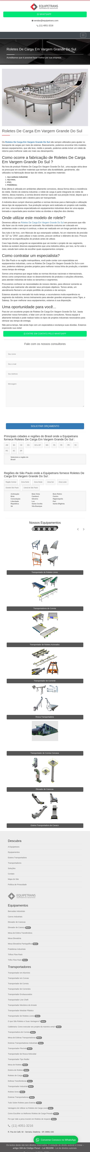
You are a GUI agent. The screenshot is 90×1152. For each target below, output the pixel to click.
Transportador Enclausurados (20, 994)
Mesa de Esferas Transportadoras (22, 1038)
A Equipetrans (13, 847)
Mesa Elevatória (14, 938)
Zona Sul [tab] (50, 482)
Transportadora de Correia (18, 1032)
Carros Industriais (15, 917)
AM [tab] (7, 445)
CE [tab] (21, 445)
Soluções (12, 868)
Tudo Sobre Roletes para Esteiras (22, 1103)
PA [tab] (54, 445)
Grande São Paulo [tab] (12, 488)
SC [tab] (14, 451)
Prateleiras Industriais (17, 949)
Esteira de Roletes (15, 1070)
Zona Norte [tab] (25, 482)
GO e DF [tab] (37, 445)
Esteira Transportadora (17, 858)
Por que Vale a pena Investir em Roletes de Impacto (29, 1119)
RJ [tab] (76, 445)
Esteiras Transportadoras (18, 1097)
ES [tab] (28, 445)
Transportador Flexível (17, 1048)
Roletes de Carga (15, 1075)
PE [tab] (61, 445)
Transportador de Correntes (19, 989)
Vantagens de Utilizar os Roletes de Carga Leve (27, 1108)
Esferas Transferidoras (17, 1081)
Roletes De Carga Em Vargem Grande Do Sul (28, 142)
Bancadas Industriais (16, 911)
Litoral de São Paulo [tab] (31, 488)
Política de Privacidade (17, 884)
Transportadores (14, 863)
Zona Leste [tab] (63, 482)
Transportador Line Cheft (18, 1000)
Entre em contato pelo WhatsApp (45, 334)
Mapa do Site (13, 879)
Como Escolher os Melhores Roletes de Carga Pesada (30, 1113)
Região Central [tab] (11, 482)
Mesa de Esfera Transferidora (20, 933)
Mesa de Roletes (15, 1065)
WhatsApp (44, 14)
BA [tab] (14, 445)
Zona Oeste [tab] (38, 482)
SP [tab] (21, 451)
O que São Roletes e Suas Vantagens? (24, 1021)
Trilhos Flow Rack (15, 954)
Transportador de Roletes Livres (21, 1016)
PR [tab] (68, 445)
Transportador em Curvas (18, 978)
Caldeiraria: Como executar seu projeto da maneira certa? (31, 1027)
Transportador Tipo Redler (18, 1059)
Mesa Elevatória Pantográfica (20, 944)
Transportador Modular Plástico (21, 1010)
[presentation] (26, 416)
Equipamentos (14, 852)
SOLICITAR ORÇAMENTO (45, 426)
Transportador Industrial (17, 1086)
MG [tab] (47, 445)
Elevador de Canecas (17, 922)
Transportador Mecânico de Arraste (22, 1005)
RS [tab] (7, 451)
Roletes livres (13, 1092)
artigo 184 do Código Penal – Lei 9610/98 (33, 1148)
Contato (11, 874)
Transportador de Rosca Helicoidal (22, 1054)
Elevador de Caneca (16, 927)
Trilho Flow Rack (15, 960)
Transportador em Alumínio (19, 973)
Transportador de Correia (18, 984)
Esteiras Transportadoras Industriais (22, 1043)
